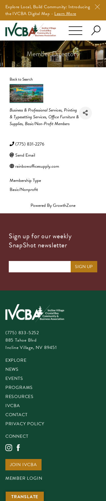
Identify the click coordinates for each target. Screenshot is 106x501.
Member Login (23, 479)
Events (14, 379)
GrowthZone (64, 205)
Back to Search (21, 79)
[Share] (85, 113)
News (12, 370)
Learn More (65, 13)
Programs (19, 388)
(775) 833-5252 (22, 332)
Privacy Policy (24, 424)
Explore (16, 361)
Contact (16, 415)
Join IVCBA (23, 465)
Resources (19, 397)
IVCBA (12, 406)
